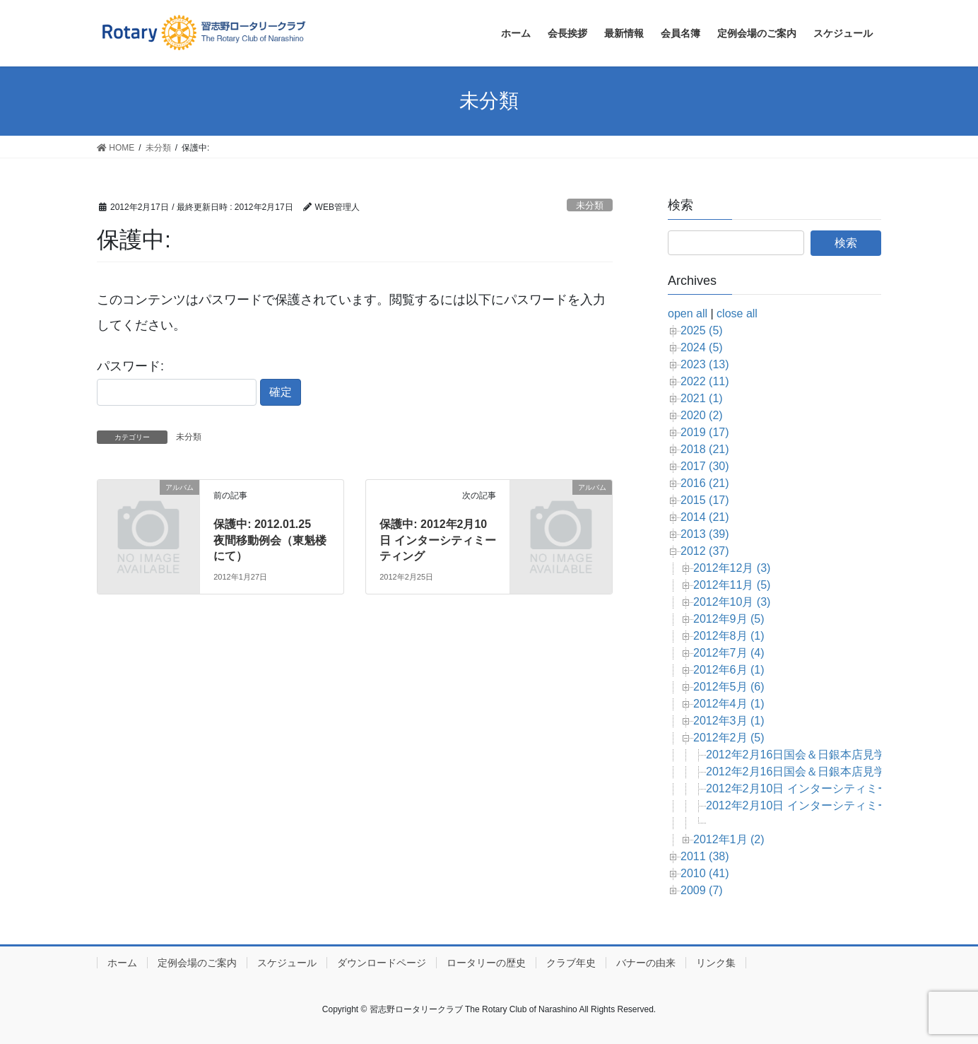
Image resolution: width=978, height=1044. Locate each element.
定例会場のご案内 (197, 962)
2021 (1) (702, 398)
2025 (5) (702, 330)
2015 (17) (705, 500)
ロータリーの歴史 (486, 962)
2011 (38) (705, 856)
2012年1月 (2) (729, 839)
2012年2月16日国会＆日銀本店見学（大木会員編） (835, 755)
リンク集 (716, 962)
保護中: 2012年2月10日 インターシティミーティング (437, 540)
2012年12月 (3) (731, 568)
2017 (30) (705, 466)
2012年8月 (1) (729, 636)
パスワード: (177, 382)
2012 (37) (705, 551)
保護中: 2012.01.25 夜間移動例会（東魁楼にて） (269, 540)
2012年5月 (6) (729, 687)
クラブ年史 (571, 962)
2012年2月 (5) (729, 738)
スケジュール (287, 962)
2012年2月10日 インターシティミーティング (820, 805)
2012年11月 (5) (731, 585)
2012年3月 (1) (729, 721)
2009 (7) (702, 890)
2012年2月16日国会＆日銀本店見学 (795, 772)
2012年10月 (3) (731, 602)
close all (737, 313)
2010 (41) (705, 873)
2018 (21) (705, 449)
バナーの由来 (646, 962)
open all (687, 313)
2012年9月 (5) (729, 619)
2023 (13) (705, 364)
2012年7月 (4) (729, 653)
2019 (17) (705, 432)
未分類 (589, 205)
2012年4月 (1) (729, 704)
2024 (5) (702, 347)
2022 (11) (705, 381)
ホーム (122, 962)
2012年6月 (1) (729, 670)
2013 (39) (705, 534)
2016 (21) (705, 483)
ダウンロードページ (381, 962)
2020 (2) (702, 415)
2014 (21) (705, 517)
